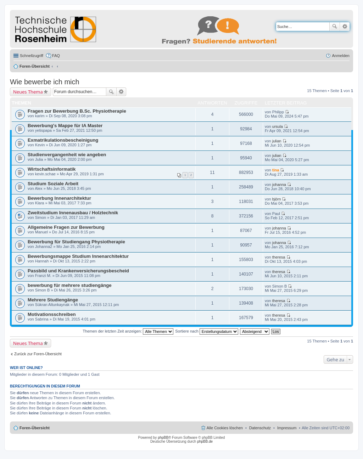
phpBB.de (205, 441)
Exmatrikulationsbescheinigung (63, 140)
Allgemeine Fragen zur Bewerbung (66, 227)
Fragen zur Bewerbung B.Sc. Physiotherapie (77, 111)
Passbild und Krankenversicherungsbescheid (78, 270)
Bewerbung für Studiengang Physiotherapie (76, 241)
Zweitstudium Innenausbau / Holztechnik (73, 212)
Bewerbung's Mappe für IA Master (65, 125)
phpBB (163, 438)
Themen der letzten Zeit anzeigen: (128, 331)
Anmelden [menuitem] (341, 55)
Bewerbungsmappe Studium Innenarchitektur (78, 256)
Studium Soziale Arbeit (53, 183)
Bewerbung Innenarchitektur (59, 198)
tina (275, 170)
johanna (279, 184)
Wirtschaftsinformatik (52, 169)
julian (276, 141)
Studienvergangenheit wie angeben (67, 154)
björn (276, 199)
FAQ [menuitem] (56, 55)
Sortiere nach (206, 331)
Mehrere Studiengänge (53, 299)
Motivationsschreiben (52, 314)
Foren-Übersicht (34, 66)
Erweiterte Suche (345, 26)
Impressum (286, 428)
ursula (277, 126)
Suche (334, 26)
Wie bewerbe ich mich (44, 82)
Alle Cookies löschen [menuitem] (225, 428)
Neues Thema (28, 92)
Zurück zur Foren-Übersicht (38, 354)
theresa (278, 257)
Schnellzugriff (31, 55)
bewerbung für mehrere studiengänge (70, 285)
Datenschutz (260, 428)
